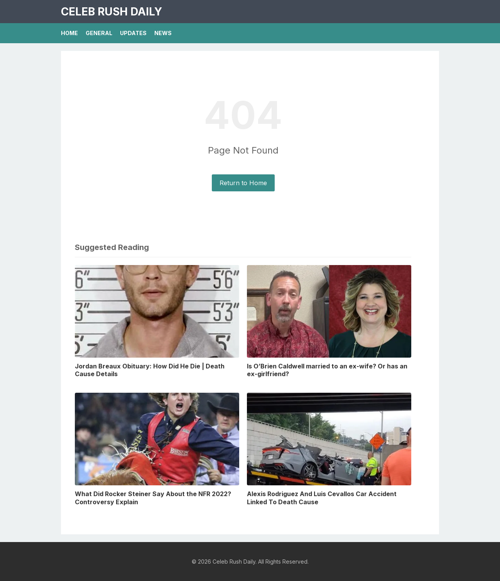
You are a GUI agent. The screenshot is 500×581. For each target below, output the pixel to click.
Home (69, 33)
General (99, 33)
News (163, 33)
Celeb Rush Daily (111, 11)
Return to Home (243, 183)
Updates (133, 33)
